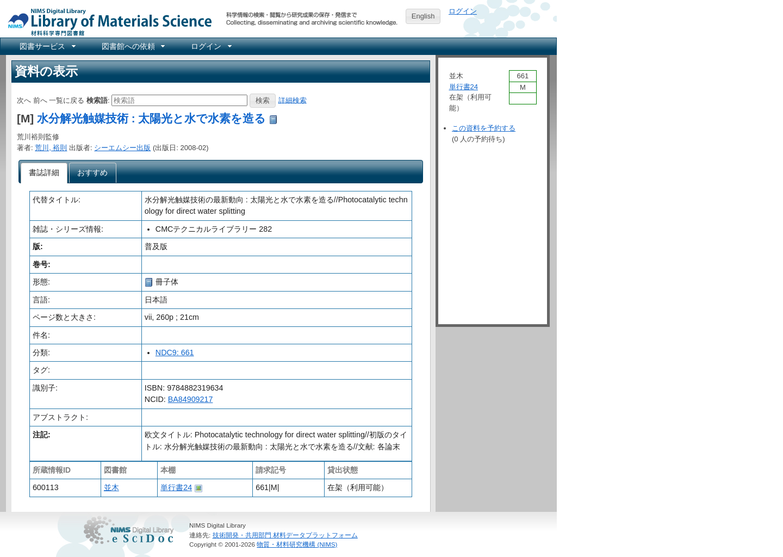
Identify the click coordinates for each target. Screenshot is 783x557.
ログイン (463, 11)
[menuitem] (46, 46)
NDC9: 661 (175, 352)
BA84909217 (190, 399)
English (423, 16)
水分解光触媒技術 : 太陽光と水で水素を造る (151, 118)
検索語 (97, 100)
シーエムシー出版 (122, 148)
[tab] (44, 173)
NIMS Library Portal (106, 21)
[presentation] (44, 173)
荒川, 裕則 (51, 148)
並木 (111, 487)
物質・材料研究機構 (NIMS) (297, 544)
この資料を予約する (483, 128)
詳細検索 (292, 100)
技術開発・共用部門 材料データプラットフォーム (285, 535)
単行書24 (176, 487)
